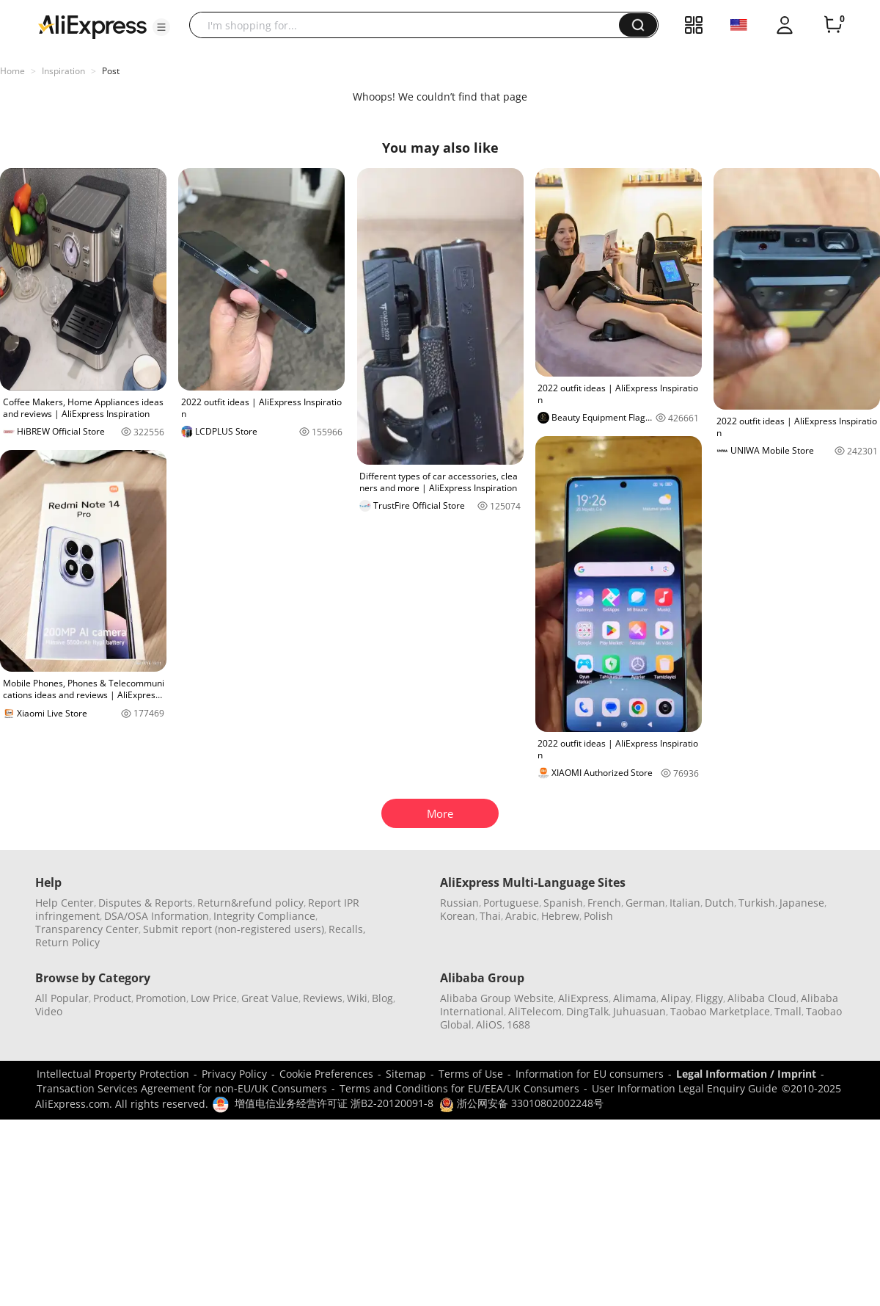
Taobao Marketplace (720, 1011)
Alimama (634, 998)
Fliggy (709, 998)
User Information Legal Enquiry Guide (684, 1088)
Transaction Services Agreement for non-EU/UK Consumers (182, 1088)
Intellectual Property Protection (113, 1074)
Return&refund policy (250, 903)
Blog (382, 998)
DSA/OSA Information (156, 916)
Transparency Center (87, 929)
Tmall (788, 1011)
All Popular (62, 998)
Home (12, 71)
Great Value (269, 998)
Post (111, 71)
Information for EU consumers (590, 1074)
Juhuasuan (639, 1011)
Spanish (563, 903)
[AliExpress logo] (92, 25)
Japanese (802, 903)
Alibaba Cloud (761, 998)
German (645, 903)
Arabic (521, 916)
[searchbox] (409, 24)
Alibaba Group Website (497, 998)
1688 (518, 1024)
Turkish (756, 903)
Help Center (64, 903)
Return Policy (67, 942)
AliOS (489, 1024)
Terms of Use (471, 1074)
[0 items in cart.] (833, 25)
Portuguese (511, 903)
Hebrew (560, 916)
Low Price (214, 998)
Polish (598, 916)
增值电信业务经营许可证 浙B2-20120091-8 (334, 1103)
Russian (459, 903)
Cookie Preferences (326, 1074)
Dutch (719, 903)
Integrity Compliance (264, 916)
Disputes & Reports (145, 903)
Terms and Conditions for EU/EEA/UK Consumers (459, 1088)
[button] (161, 27)
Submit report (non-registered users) (233, 929)
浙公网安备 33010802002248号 (521, 1103)
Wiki (357, 998)
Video (48, 1011)
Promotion (161, 998)
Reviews (322, 998)
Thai (490, 916)
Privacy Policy (234, 1074)
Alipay (676, 998)
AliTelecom (535, 1011)
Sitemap (406, 1074)
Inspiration (63, 71)
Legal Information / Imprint (746, 1074)
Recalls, (347, 929)
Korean (457, 916)
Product (112, 998)
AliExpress (583, 998)
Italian (685, 903)
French (604, 903)
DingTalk (587, 1011)
